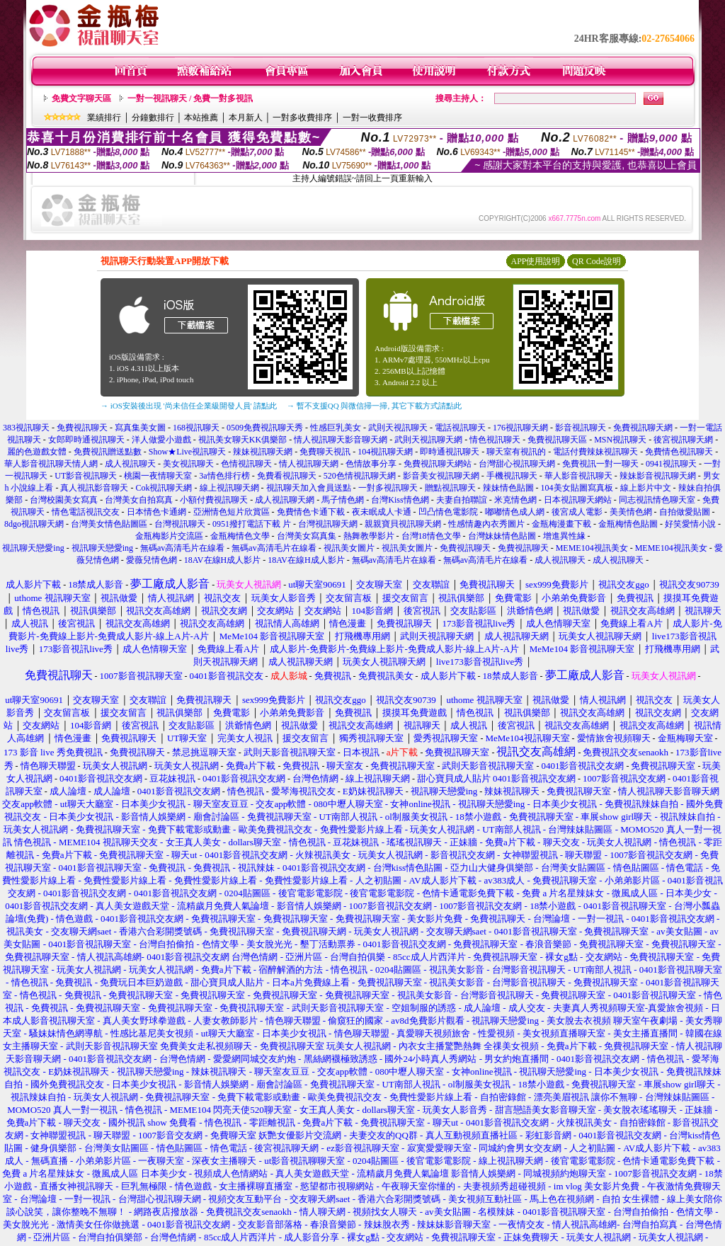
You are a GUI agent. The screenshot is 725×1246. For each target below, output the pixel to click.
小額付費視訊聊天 (214, 500)
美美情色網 (631, 512)
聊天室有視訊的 (516, 452)
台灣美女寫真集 (306, 536)
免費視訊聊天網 (643, 428)
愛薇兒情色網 (151, 560)
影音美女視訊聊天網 (441, 476)
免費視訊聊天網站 (438, 464)
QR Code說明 (596, 261)
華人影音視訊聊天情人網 (51, 464)
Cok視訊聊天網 (163, 488)
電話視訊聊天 (460, 428)
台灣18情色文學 (431, 536)
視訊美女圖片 (349, 548)
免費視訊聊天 (82, 428)
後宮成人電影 (577, 512)
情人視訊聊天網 (308, 464)
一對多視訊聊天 (388, 488)
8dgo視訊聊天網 (34, 524)
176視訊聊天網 (520, 428)
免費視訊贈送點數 (108, 452)
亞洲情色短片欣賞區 (231, 512)
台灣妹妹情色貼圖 (502, 536)
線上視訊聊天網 (229, 488)
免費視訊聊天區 (557, 440)
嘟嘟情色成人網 (514, 512)
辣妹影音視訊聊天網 (658, 476)
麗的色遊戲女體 (37, 452)
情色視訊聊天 (494, 440)
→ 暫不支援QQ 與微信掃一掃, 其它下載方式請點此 (374, 405)
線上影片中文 (645, 488)
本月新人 (246, 117)
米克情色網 (515, 500)
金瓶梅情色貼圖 (628, 524)
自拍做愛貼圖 (684, 512)
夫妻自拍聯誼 (461, 500)
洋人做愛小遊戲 (161, 440)
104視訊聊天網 (385, 452)
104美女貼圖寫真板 (577, 488)
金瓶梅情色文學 (240, 536)
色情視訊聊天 (246, 464)
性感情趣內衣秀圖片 (486, 524)
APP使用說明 (535, 261)
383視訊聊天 (26, 428)
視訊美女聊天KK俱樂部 (242, 440)
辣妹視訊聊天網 (262, 452)
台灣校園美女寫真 (64, 500)
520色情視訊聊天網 (360, 476)
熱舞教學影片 (368, 536)
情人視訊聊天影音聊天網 (340, 440)
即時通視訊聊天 (449, 452)
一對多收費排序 (302, 117)
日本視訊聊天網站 (578, 500)
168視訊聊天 (196, 428)
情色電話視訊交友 (86, 512)
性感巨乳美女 (335, 428)
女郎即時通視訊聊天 (86, 440)
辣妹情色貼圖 (508, 488)
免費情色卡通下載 (311, 512)
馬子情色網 (342, 500)
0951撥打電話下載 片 (251, 524)
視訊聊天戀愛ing (34, 548)
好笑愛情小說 (690, 524)
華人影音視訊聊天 (578, 476)
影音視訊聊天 (580, 428)
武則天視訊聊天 (398, 428)
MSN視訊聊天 (620, 440)
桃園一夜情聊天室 (158, 476)
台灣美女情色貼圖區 (109, 524)
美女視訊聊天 (188, 464)
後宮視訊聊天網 (683, 440)
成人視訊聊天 (130, 464)
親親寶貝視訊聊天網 (403, 524)
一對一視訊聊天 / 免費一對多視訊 (190, 98)
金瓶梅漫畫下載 (561, 524)
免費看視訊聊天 (286, 476)
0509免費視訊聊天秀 (265, 428)
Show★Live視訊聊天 (187, 452)
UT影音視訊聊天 (86, 476)
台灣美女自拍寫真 (139, 500)
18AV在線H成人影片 (222, 560)
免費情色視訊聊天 (679, 452)
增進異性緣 (564, 536)
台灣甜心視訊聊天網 (517, 464)
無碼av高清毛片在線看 (182, 548)
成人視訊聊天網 (284, 500)
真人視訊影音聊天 (94, 488)
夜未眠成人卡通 (381, 512)
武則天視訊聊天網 (428, 440)
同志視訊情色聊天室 (657, 500)
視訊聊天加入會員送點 (308, 488)
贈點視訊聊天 (450, 488)
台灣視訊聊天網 (328, 524)
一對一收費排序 (372, 117)
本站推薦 (201, 117)
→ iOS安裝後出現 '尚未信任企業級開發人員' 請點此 (189, 405)
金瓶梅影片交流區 (169, 536)
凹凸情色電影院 (448, 512)
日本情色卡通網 (156, 512)
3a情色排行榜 (224, 476)
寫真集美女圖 (140, 428)
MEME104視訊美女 (592, 548)
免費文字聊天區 (81, 98)
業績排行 (104, 117)
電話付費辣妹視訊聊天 (595, 452)
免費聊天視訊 (324, 452)
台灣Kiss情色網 (399, 500)
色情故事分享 (371, 464)
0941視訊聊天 (671, 464)
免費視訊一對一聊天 (600, 464)
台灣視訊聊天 (179, 524)
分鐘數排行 (153, 117)
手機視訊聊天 (511, 476)
